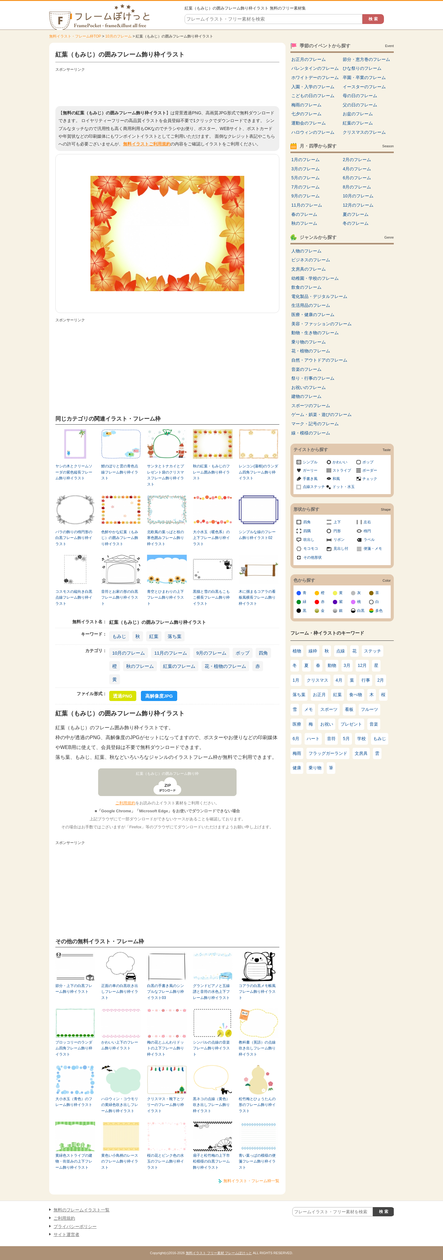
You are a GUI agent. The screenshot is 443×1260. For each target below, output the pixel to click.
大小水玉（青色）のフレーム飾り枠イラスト (73, 1102)
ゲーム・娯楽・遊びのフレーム (321, 414)
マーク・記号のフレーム (315, 423)
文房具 (361, 753)
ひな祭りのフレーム (362, 68)
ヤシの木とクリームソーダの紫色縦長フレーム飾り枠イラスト (73, 472)
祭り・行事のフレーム (312, 378)
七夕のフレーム (306, 113)
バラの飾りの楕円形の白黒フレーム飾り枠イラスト (73, 538)
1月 (296, 680)
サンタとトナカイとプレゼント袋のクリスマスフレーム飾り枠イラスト (165, 475)
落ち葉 (175, 636)
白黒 (361, 610)
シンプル (310, 462)
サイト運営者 (66, 1234)
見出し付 (340, 548)
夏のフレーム (356, 214)
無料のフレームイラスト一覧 (82, 1209)
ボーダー (369, 470)
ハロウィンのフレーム (312, 132)
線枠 (313, 650)
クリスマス (317, 680)
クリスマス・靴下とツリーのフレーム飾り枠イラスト (165, 1105)
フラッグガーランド (328, 753)
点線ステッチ (314, 487)
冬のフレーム (356, 223)
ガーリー (310, 470)
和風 (336, 479)
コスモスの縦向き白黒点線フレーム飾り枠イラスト (73, 597)
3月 (347, 665)
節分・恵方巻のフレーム (366, 59)
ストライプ (342, 470)
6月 (296, 738)
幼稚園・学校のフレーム (315, 278)
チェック (369, 479)
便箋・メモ (373, 548)
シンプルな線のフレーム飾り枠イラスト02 (257, 535)
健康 (297, 767)
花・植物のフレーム (225, 666)
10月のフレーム (118, 36)
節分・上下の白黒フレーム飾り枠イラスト (73, 989)
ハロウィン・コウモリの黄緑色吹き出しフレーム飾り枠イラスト (119, 1105)
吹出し (308, 539)
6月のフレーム (357, 177)
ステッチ (372, 650)
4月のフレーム (357, 168)
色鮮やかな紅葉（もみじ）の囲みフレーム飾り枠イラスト (119, 538)
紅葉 (153, 636)
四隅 (307, 531)
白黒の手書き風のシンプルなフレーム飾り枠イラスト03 (165, 992)
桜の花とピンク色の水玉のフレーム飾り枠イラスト (165, 1161)
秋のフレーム (140, 666)
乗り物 (315, 767)
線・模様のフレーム (310, 432)
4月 (339, 680)
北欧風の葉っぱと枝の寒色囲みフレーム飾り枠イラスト (165, 538)
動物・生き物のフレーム (315, 332)
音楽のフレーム (306, 369)
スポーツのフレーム (310, 405)
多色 (379, 610)
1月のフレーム (305, 159)
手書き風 (310, 479)
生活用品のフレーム (310, 305)
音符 (331, 738)
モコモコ (310, 548)
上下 (337, 522)
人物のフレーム (306, 250)
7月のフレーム (305, 186)
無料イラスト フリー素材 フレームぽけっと (219, 1253)
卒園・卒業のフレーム (364, 77)
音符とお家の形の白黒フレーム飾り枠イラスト (119, 597)
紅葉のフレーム (179, 666)
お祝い (326, 724)
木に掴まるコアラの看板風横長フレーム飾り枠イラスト (257, 597)
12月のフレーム (358, 205)
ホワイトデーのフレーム (315, 77)
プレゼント (351, 724)
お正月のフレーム (308, 59)
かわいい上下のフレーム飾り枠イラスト (119, 1045)
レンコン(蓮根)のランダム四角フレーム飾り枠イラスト (258, 472)
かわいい (340, 462)
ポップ (242, 653)
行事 (365, 680)
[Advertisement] (167, 87)
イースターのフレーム (364, 86)
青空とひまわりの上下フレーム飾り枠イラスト (165, 597)
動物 (332, 665)
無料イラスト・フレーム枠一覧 (251, 1181)
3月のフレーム (305, 168)
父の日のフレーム (360, 104)
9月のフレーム (211, 653)
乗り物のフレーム (308, 341)
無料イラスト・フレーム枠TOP (75, 36)
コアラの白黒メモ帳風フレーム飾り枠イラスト (257, 992)
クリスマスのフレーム (364, 132)
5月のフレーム (305, 177)
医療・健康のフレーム (312, 314)
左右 (367, 522)
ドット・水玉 (344, 487)
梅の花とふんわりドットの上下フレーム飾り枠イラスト (165, 1048)
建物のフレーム (306, 396)
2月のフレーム (357, 159)
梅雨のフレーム (306, 104)
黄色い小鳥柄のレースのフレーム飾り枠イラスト (119, 1161)
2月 (380, 680)
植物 (297, 650)
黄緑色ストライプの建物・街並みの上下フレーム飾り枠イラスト (73, 1161)
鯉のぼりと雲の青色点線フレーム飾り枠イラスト (119, 472)
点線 (340, 650)
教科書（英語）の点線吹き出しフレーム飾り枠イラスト (257, 1048)
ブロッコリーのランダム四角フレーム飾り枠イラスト (73, 1048)
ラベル (369, 539)
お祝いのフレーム (308, 387)
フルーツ (369, 709)
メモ (308, 709)
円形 (337, 531)
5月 (346, 738)
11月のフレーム (170, 653)
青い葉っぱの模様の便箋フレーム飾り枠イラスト (257, 1161)
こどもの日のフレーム (312, 95)
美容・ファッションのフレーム (321, 323)
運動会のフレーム (308, 123)
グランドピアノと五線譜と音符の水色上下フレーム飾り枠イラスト (211, 992)
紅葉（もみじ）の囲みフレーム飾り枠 (167, 773)
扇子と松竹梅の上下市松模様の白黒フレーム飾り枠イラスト (211, 1161)
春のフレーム (304, 214)
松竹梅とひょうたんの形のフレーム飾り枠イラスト (257, 1105)
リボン (339, 539)
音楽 (373, 724)
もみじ (119, 636)
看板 (349, 709)
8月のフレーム (357, 186)
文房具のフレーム (308, 269)
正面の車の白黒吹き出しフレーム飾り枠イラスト (119, 992)
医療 (297, 724)
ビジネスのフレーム (310, 259)
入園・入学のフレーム (312, 86)
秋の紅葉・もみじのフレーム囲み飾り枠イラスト (211, 472)
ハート (313, 738)
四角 (263, 653)
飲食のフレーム (306, 287)
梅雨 (297, 753)
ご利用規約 (125, 803)
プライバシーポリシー (75, 1226)
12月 (362, 665)
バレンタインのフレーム (315, 68)
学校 (361, 738)
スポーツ (328, 709)
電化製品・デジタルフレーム (319, 296)
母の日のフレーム (360, 95)
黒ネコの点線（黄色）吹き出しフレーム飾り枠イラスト (211, 1105)
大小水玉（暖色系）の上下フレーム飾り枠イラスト (211, 538)
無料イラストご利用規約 (146, 143)
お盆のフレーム (358, 113)
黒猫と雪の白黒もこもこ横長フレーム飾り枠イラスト (211, 597)
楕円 (367, 531)
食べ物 (355, 694)
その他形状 (312, 557)
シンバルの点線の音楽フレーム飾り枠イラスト (211, 1048)
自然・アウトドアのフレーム (319, 360)
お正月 (319, 694)
